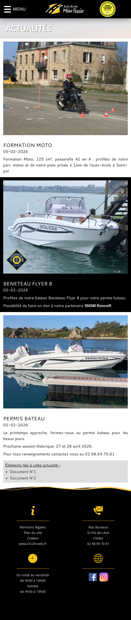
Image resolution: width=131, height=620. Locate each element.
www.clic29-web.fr (33, 543)
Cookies (33, 538)
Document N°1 (23, 471)
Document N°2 (23, 478)
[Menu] (15, 9)
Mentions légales (33, 527)
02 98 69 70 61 (98, 543)
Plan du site (33, 532)
